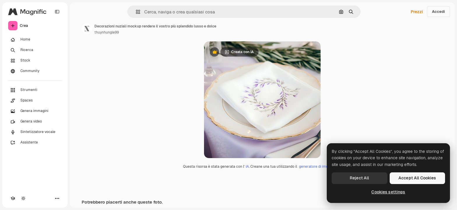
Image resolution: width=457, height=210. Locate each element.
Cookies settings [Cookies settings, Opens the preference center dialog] (388, 192)
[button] (136, 12)
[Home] (35, 39)
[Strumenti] (35, 90)
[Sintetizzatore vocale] (35, 132)
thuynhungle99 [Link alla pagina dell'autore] (106, 32)
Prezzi (417, 11)
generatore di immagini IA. (320, 166)
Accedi (438, 11)
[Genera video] (35, 121)
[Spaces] (35, 100)
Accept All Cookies (417, 178)
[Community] (35, 71)
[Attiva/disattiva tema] (23, 198)
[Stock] (35, 60)
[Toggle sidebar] (57, 11)
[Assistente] (35, 142)
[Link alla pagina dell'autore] (87, 28)
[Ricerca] (35, 50)
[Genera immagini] (35, 111)
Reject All (359, 178)
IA (247, 166)
